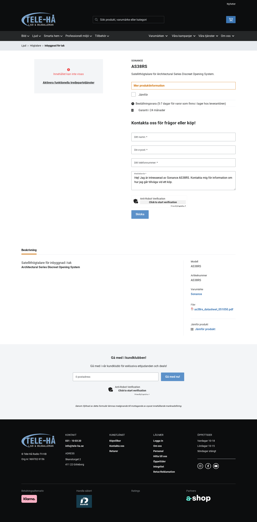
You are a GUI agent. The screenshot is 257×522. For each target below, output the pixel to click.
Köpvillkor (115, 440)
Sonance (196, 294)
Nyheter (231, 3)
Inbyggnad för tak (54, 45)
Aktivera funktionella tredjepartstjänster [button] (68, 82)
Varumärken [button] (158, 36)
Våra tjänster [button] (208, 36)
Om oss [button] (227, 36)
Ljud (36, 36)
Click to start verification (163, 202)
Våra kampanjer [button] (183, 36)
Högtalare (35, 45)
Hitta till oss (160, 456)
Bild (25, 36)
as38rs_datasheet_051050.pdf (213, 309)
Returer (113, 451)
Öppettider (159, 461)
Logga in (158, 440)
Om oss (157, 446)
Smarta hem (53, 36)
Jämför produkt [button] (203, 329)
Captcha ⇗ (178, 206)
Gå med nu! (172, 376)
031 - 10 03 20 (73, 440)
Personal (158, 451)
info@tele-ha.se (74, 446)
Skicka (140, 214)
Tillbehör (102, 36)
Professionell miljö (78, 36)
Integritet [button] (158, 466)
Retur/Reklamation (164, 471)
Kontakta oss (116, 446)
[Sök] (128, 19)
